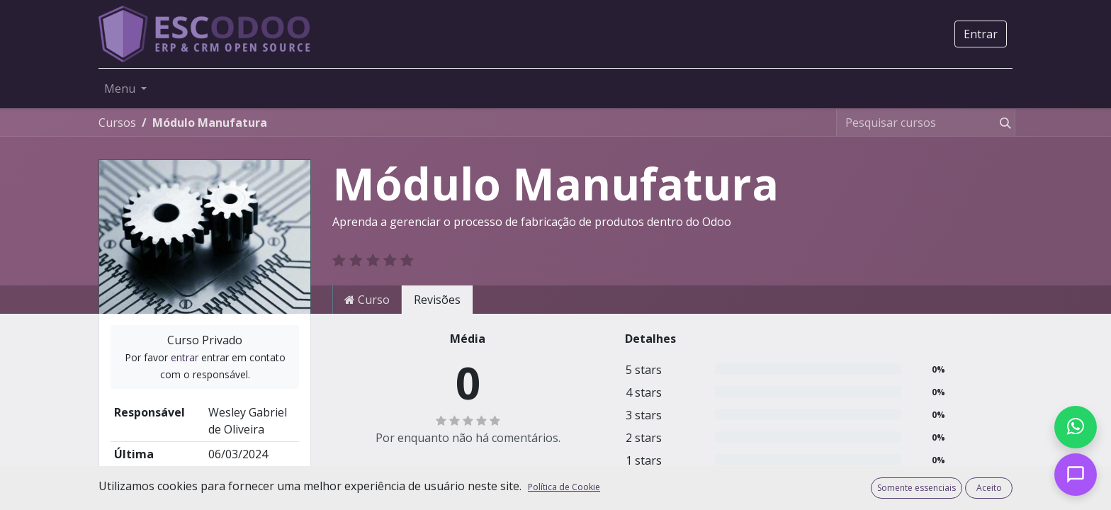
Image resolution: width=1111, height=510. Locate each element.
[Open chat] (1075, 474)
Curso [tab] (367, 299)
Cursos (117, 122)
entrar (184, 357)
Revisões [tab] (437, 299)
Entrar (981, 34)
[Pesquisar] (1003, 122)
